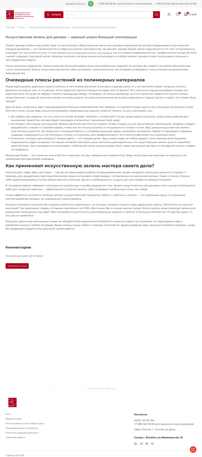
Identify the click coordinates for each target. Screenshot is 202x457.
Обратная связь (14, 419)
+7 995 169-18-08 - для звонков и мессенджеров (125, 3)
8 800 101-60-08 (144, 420)
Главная (10, 27)
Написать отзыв (17, 266)
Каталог (54, 14)
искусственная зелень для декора (89, 52)
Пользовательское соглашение (22, 428)
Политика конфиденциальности (22, 433)
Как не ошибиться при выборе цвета (25, 423)
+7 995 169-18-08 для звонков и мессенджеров (164, 424)
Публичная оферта (15, 437)
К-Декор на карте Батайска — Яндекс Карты (101, 388)
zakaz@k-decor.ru (75, 3)
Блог (22, 27)
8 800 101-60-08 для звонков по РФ (176, 3)
